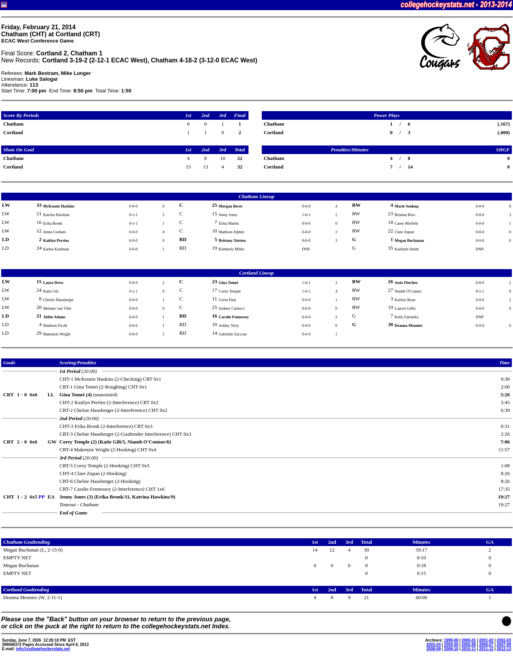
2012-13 (504, 649)
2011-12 (486, 649)
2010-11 (469, 649)
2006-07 (486, 644)
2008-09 (433, 649)
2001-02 (486, 640)
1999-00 (451, 640)
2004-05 (451, 644)
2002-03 (504, 640)
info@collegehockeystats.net (43, 649)
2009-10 (451, 649)
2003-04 (433, 644)
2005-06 (469, 644)
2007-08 (504, 644)
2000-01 (469, 640)
